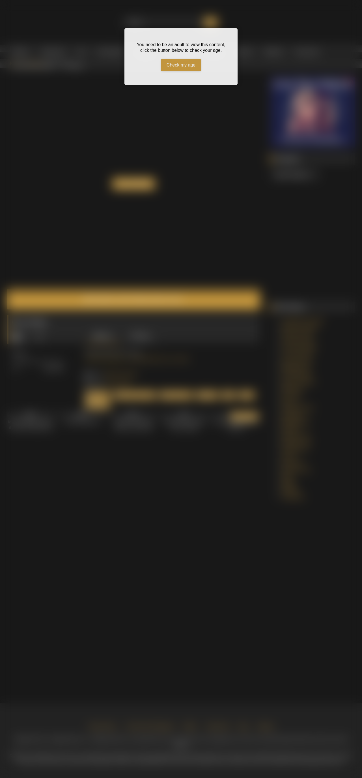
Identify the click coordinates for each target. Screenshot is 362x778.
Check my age (181, 65)
